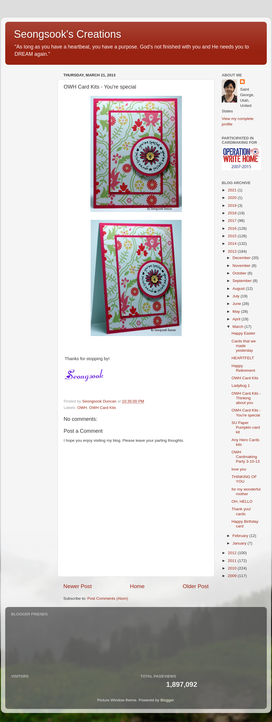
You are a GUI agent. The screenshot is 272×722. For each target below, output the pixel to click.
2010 (233, 568)
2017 (233, 220)
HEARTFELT (243, 358)
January (240, 543)
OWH (82, 407)
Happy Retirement (243, 368)
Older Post (196, 586)
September (242, 281)
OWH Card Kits (102, 407)
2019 (233, 205)
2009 (233, 576)
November (242, 265)
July (236, 296)
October (240, 273)
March (238, 326)
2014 (233, 243)
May (236, 311)
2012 (233, 553)
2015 (233, 236)
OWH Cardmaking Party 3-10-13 (246, 457)
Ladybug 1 (241, 385)
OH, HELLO (242, 501)
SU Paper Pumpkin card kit (246, 427)
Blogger (167, 700)
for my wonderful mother (246, 491)
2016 (233, 228)
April (236, 319)
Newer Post (77, 586)
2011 (233, 560)
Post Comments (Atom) (107, 598)
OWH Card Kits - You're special (246, 412)
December (242, 258)
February (240, 536)
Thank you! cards (241, 511)
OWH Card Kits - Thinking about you (246, 398)
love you (239, 469)
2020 (233, 197)
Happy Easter (243, 333)
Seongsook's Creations (67, 34)
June (237, 303)
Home (137, 586)
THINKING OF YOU (244, 479)
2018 (233, 213)
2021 (233, 190)
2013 (233, 251)
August (239, 288)
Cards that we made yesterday (244, 346)
